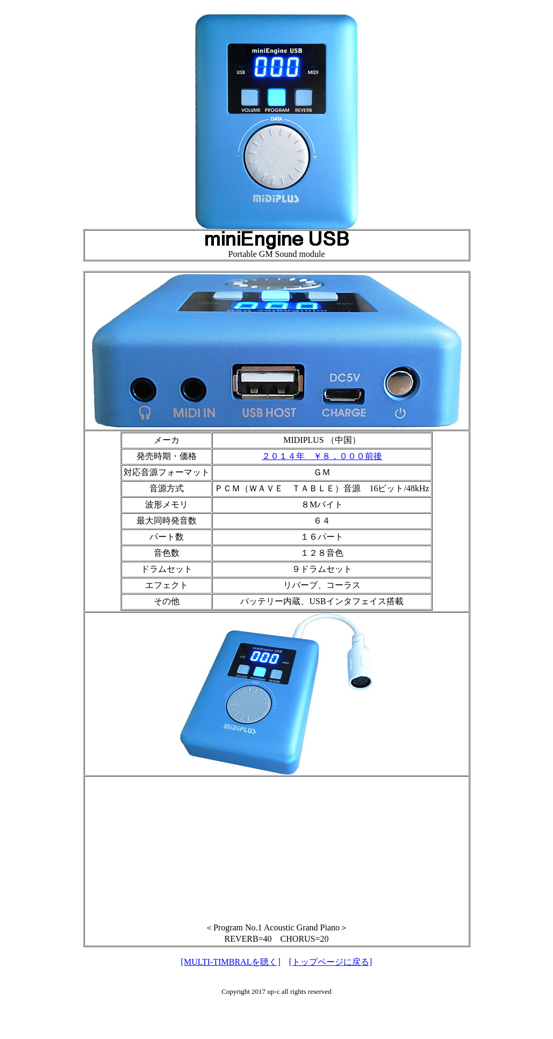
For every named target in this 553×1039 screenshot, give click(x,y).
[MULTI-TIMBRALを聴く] (231, 961)
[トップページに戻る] (330, 961)
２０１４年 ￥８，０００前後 (322, 456)
